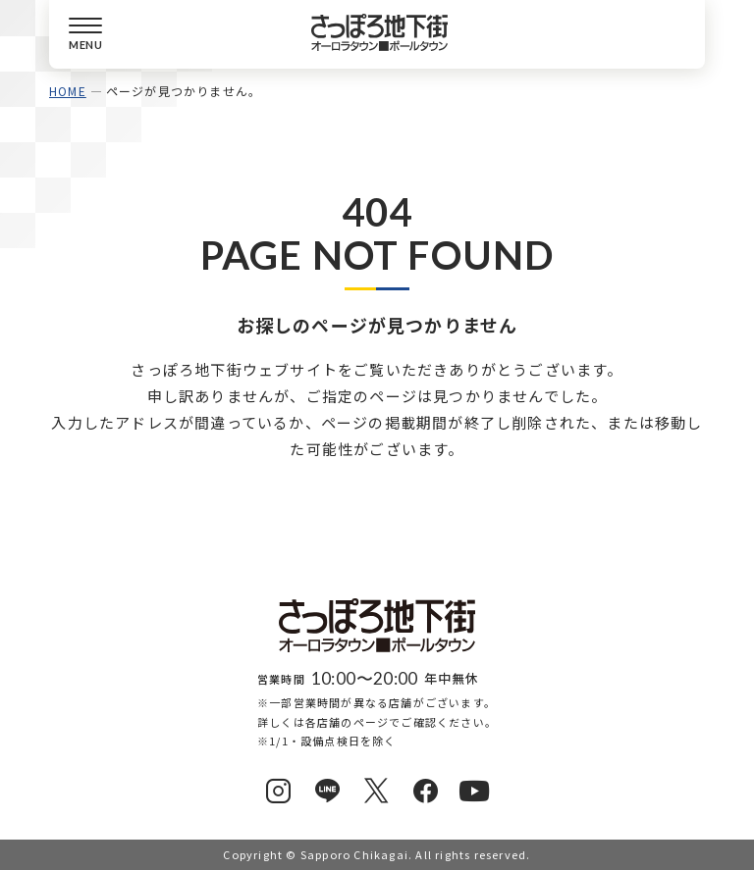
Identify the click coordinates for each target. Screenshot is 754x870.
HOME (67, 90)
